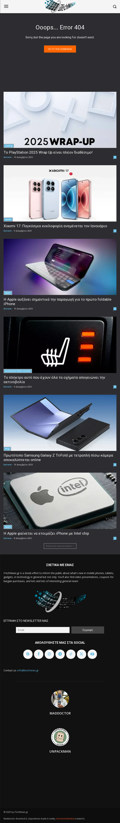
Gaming (8, 146)
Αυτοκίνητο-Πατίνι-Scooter (17, 371)
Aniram (7, 157)
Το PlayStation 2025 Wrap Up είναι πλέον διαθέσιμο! (48, 152)
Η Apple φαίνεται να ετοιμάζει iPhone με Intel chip (46, 533)
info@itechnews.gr (28, 670)
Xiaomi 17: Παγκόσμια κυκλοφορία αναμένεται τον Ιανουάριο (55, 226)
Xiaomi (8, 219)
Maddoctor (60, 713)
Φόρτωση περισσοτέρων (60, 545)
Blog (7, 448)
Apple (8, 293)
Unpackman (60, 751)
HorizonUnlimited (65, 818)
